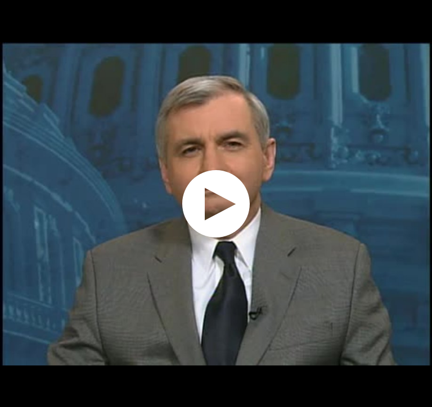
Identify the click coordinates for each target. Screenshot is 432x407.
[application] (216, 203)
